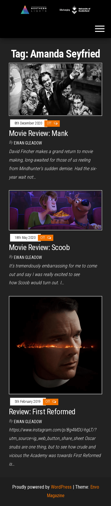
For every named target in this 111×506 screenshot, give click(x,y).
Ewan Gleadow (28, 143)
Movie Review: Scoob (39, 247)
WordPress (61, 487)
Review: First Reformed (42, 411)
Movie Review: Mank (38, 133)
